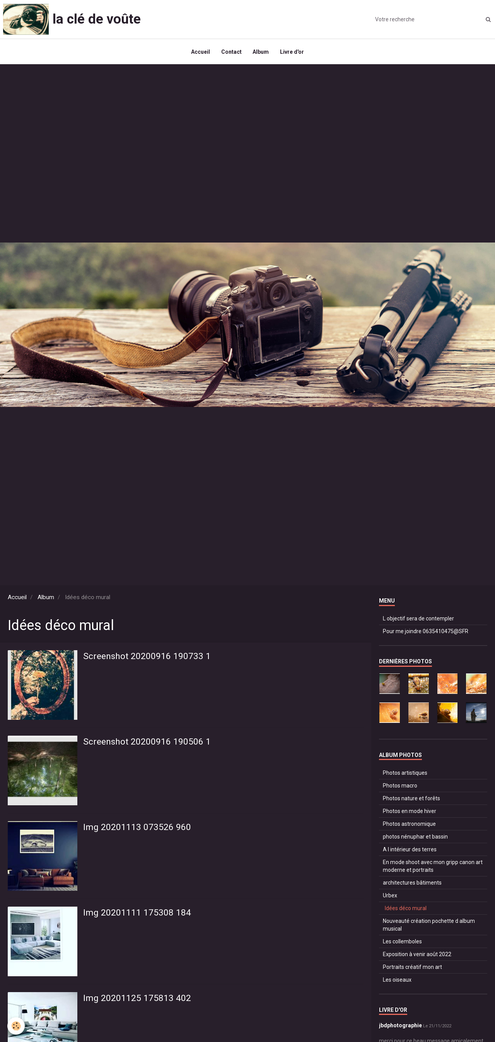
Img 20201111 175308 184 (137, 915)
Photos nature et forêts (411, 800)
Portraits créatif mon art (412, 968)
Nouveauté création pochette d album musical (429, 926)
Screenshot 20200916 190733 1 (148, 658)
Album (261, 53)
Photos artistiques (405, 774)
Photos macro (400, 787)
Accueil (199, 53)
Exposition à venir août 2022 (417, 956)
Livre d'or (293, 53)
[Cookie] (16, 1026)
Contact (231, 53)
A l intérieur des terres (410, 851)
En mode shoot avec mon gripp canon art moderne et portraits (433, 868)
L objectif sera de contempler (418, 620)
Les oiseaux (397, 981)
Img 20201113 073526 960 (137, 829)
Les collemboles (402, 943)
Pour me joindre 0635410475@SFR (425, 633)
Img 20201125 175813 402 (137, 1000)
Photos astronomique (409, 825)
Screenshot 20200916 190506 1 (148, 744)
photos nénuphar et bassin (415, 838)
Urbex (390, 897)
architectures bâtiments (412, 884)
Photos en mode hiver (409, 813)
